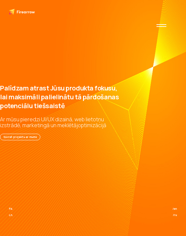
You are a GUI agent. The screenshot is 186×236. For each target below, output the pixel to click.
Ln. (11, 215)
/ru (175, 215)
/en (175, 208)
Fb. (11, 208)
